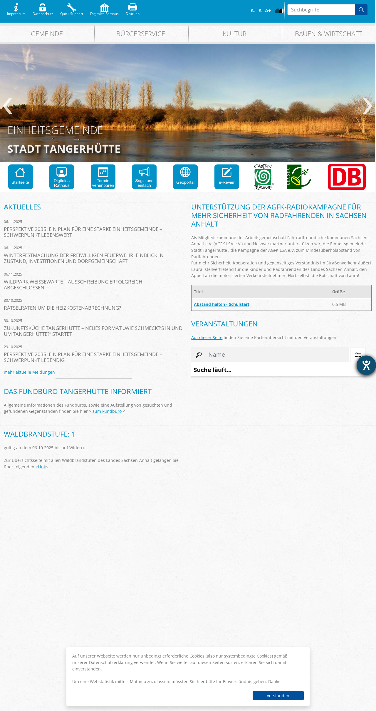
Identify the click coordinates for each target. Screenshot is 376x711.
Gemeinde (47, 33)
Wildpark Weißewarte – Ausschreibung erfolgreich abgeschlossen (73, 284)
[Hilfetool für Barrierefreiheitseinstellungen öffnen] (366, 365)
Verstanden (278, 695)
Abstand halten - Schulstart (221, 304)
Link (42, 466)
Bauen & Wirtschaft (328, 33)
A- (253, 10)
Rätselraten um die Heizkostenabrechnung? (62, 307)
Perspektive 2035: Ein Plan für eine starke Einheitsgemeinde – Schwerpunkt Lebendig (83, 357)
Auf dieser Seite (206, 337)
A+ (268, 10)
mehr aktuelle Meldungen (29, 372)
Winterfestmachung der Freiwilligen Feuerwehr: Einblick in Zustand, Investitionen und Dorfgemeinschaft (84, 258)
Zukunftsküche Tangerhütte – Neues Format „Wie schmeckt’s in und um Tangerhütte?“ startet (93, 331)
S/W (281, 11)
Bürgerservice (140, 33)
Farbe (277, 11)
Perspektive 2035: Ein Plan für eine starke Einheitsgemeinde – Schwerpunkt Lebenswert (83, 232)
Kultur (234, 33)
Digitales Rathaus (104, 12)
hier (201, 681)
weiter (367, 106)
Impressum (16, 12)
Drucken (133, 12)
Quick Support (71, 12)
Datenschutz (43, 12)
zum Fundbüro (107, 411)
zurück (7, 106)
